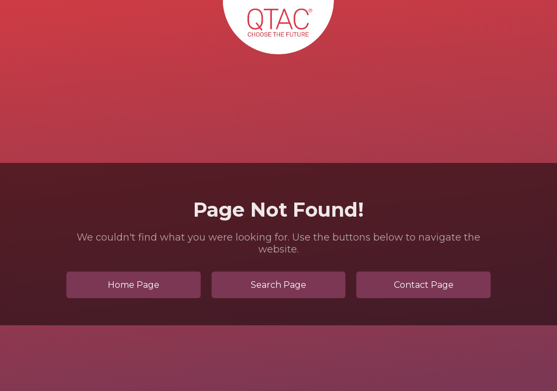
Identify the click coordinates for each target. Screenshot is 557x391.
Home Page (133, 285)
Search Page (278, 285)
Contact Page (424, 285)
